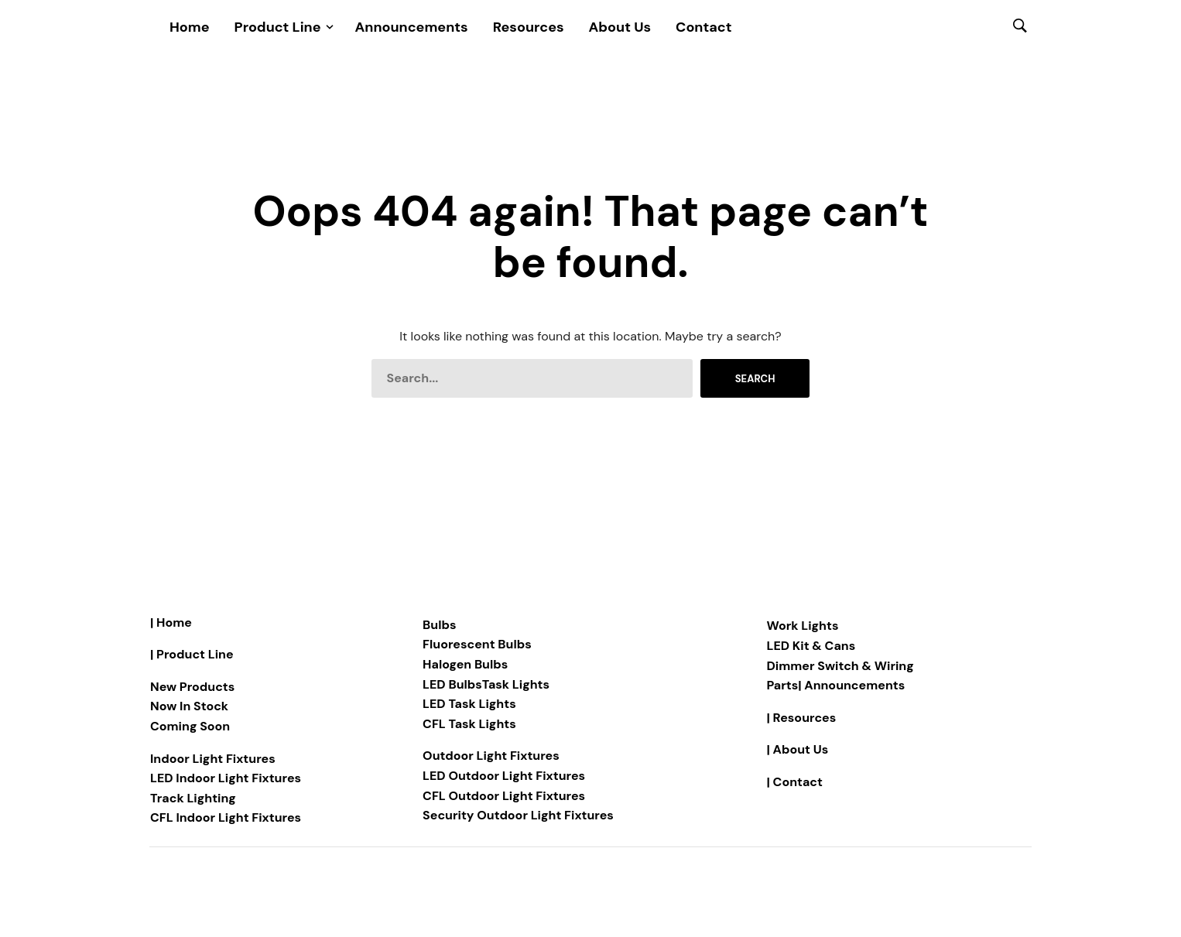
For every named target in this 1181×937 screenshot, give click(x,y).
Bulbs (439, 625)
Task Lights (515, 684)
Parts (783, 685)
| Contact (795, 782)
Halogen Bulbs (465, 664)
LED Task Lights (469, 704)
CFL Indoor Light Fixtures (225, 817)
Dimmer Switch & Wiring (840, 666)
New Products (192, 687)
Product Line (277, 27)
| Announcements (851, 685)
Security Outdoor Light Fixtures (518, 815)
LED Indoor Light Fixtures (225, 778)
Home (189, 27)
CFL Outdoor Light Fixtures (504, 796)
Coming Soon (190, 726)
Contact (703, 27)
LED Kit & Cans (811, 646)
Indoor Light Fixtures (213, 759)
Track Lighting (193, 798)
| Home (171, 622)
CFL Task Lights (469, 724)
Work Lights (803, 625)
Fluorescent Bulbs (477, 644)
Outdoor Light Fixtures (491, 755)
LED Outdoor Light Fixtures (504, 776)
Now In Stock (189, 706)
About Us (620, 27)
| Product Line (192, 654)
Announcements (411, 27)
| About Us (798, 749)
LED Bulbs (452, 684)
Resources (528, 27)
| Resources (802, 718)
